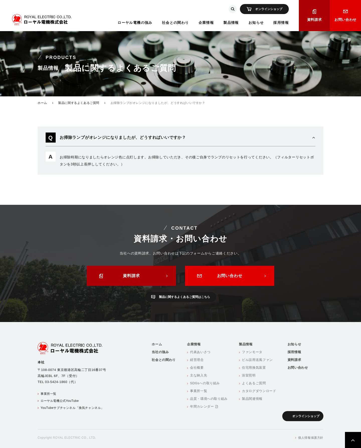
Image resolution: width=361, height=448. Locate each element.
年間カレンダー (204, 406)
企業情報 (206, 23)
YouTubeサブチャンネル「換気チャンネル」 (72, 408)
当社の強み (160, 352)
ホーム (42, 103)
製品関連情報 (252, 399)
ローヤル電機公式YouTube (60, 401)
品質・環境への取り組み (209, 399)
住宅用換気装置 (254, 367)
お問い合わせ (345, 20)
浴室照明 (249, 375)
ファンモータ (252, 352)
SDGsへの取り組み (205, 383)
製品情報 (231, 23)
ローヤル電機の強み (135, 23)
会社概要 (197, 367)
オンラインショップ (268, 9)
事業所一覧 (48, 394)
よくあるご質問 (254, 383)
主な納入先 (198, 375)
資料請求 (314, 20)
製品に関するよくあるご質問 (78, 103)
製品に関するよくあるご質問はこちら (184, 297)
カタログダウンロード (259, 391)
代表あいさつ (200, 352)
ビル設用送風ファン (257, 360)
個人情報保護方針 (310, 437)
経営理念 (197, 360)
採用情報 (281, 23)
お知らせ (256, 23)
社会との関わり (175, 23)
